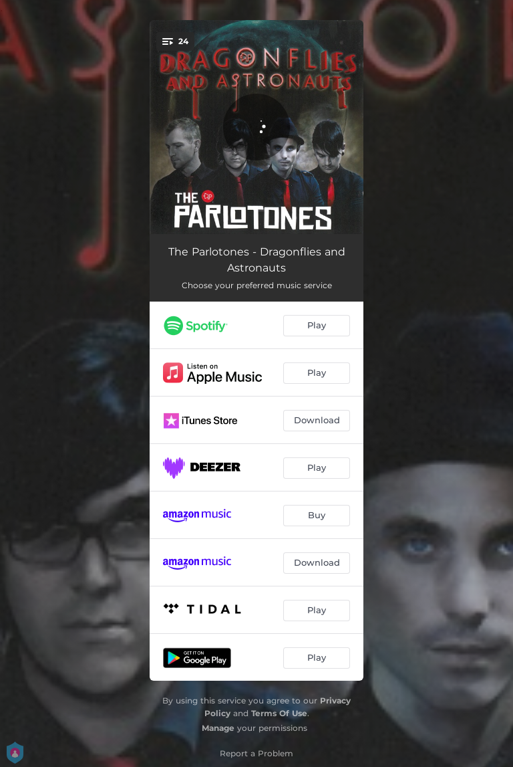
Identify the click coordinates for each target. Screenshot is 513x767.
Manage (218, 728)
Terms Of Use (279, 713)
